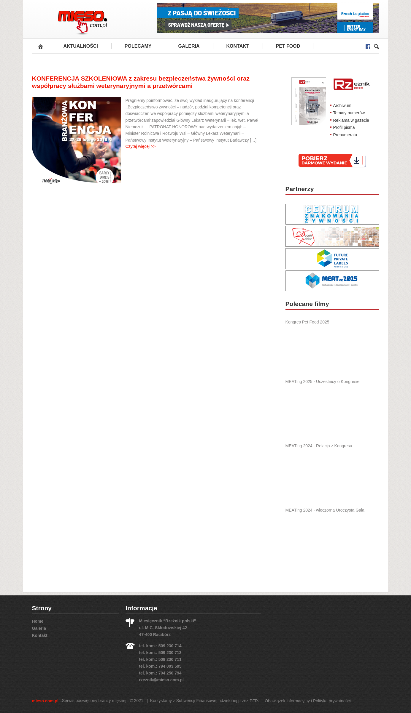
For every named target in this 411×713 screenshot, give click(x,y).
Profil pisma (344, 127)
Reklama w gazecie (351, 120)
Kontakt (237, 46)
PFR (254, 700)
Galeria (189, 46)
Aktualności (80, 46)
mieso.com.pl (45, 700)
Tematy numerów (349, 112)
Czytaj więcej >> (141, 146)
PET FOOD (288, 46)
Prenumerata (345, 134)
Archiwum (342, 105)
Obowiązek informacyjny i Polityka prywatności (307, 700)
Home (38, 621)
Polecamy (138, 46)
